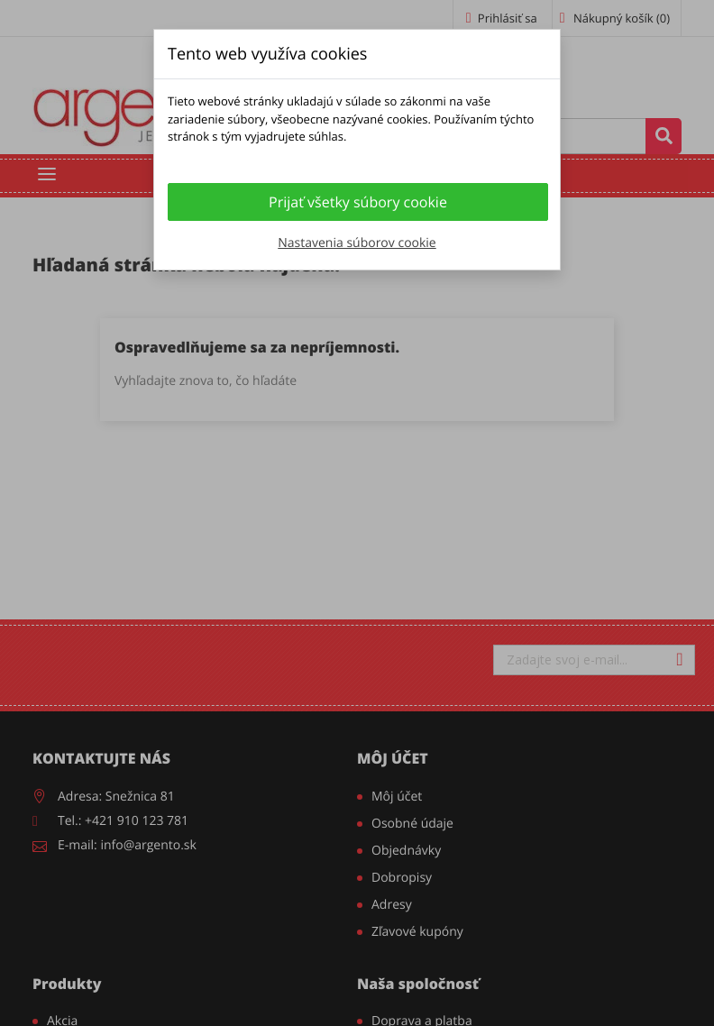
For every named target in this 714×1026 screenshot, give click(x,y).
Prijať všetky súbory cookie (358, 202)
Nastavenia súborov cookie (356, 243)
